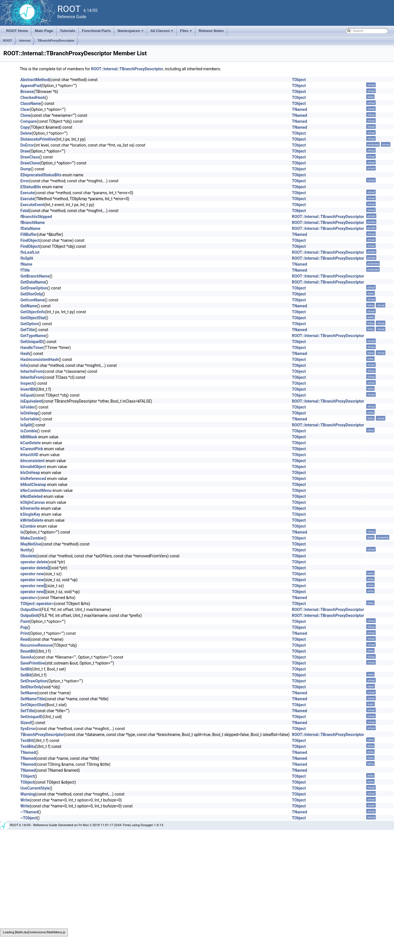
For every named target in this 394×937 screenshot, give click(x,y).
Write (25, 800)
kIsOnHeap (30, 472)
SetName (28, 693)
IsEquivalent (31, 401)
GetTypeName (33, 335)
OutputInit (29, 615)
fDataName (30, 228)
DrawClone (30, 163)
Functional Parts (96, 31)
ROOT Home (17, 31)
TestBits (27, 746)
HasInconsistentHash (39, 359)
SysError (28, 728)
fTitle (25, 270)
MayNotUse (30, 544)
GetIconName (32, 300)
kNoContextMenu (36, 490)
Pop (23, 627)
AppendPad (30, 85)
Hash (24, 353)
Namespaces (130, 32)
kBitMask (28, 437)
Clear (25, 109)
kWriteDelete (31, 520)
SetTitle (27, 710)
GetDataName (32, 282)
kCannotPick (31, 449)
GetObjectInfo (32, 312)
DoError (27, 145)
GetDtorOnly (31, 294)
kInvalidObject (33, 466)
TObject (299, 79)
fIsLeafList (29, 252)
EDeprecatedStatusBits (40, 175)
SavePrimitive (32, 663)
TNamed (299, 109)
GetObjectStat (32, 318)
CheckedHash (32, 97)
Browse (27, 91)
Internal (25, 40)
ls (21, 532)
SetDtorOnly (31, 687)
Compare (28, 121)
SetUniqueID (31, 716)
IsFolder (27, 407)
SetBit (25, 669)
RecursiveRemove (36, 645)
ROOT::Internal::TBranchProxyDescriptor (127, 69)
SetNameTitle (32, 699)
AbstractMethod (34, 79)
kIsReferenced (33, 478)
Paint (25, 621)
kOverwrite (30, 508)
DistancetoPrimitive (37, 139)
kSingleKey (30, 514)
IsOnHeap (29, 413)
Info (23, 365)
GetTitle (27, 329)
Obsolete (28, 556)
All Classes (162, 32)
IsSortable (29, 419)
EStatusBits (30, 187)
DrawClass (29, 157)
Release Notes (211, 31)
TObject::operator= (37, 603)
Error (24, 181)
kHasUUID (29, 454)
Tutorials (67, 31)
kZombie (28, 526)
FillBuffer (28, 234)
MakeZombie (32, 538)
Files (186, 32)
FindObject (30, 240)
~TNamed (29, 812)
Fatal (24, 210)
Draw (24, 151)
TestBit (26, 740)
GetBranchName (35, 276)
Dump (25, 169)
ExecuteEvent (32, 204)
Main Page (44, 31)
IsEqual (26, 395)
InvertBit (28, 389)
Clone (25, 115)
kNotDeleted (31, 496)
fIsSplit (26, 258)
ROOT (7, 40)
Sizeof (26, 722)
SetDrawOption (33, 681)
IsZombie (28, 431)
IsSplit (26, 425)
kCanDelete (30, 443)
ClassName (30, 103)
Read (24, 639)
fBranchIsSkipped (36, 216)
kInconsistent (32, 460)
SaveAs (27, 657)
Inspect (27, 383)
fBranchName (32, 222)
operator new (32, 574)
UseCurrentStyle (35, 788)
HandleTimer (32, 347)
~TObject (28, 818)
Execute (27, 193)
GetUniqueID (31, 341)
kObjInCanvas (32, 502)
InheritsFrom (31, 371)
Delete (26, 133)
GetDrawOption (33, 288)
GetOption (29, 324)
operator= (29, 597)
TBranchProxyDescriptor (56, 40)
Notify (25, 550)
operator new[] (33, 585)
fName (26, 264)
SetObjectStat (32, 705)
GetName (28, 306)
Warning (27, 794)
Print (24, 633)
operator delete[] (35, 568)
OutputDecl (30, 609)
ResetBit (27, 651)
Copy (24, 127)
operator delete (34, 562)
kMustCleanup (33, 484)
